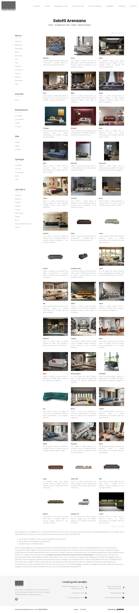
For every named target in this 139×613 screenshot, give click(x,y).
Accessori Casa (78, 6)
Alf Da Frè (18, 41)
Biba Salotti (19, 45)
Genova (17, 210)
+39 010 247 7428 (78, 593)
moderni (18, 149)
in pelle (17, 123)
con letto (18, 169)
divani (17, 100)
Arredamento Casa (61, 6)
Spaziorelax (19, 81)
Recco (17, 220)
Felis (16, 63)
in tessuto (18, 126)
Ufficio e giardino (95, 6)
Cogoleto (18, 206)
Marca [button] (18, 35)
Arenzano (18, 195)
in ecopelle (18, 116)
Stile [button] (17, 136)
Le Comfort (19, 70)
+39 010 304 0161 (115, 593)
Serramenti (110, 6)
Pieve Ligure (19, 213)
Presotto (18, 73)
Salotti (73, 25)
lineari (17, 176)
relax (16, 179)
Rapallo (17, 217)
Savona (17, 227)
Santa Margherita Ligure (23, 224)
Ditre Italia (18, 56)
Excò (16, 59)
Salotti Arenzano (84, 25)
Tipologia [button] (19, 159)
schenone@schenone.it (75, 598)
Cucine (47, 6)
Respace (18, 77)
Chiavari (18, 202)
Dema (17, 52)
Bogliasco (18, 199)
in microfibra (19, 119)
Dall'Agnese (19, 49)
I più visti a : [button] (20, 189)
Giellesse (18, 66)
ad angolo (18, 165)
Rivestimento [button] (21, 110)
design (17, 146)
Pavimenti (121, 6)
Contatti (133, 6)
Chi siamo (36, 6)
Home (50, 25)
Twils (16, 84)
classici (17, 142)
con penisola (19, 172)
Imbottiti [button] (19, 94)
